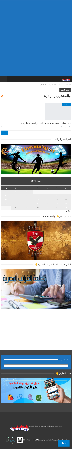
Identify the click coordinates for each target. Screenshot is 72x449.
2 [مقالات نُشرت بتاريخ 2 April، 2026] (15, 192)
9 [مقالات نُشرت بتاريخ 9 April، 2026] (15, 196)
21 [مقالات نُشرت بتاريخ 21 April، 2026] (38, 204)
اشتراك (64, 443)
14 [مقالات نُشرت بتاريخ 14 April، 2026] (38, 200)
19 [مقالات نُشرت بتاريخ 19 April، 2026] (57, 204)
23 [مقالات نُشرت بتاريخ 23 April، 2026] (15, 204)
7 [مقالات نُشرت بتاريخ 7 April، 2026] (37, 196)
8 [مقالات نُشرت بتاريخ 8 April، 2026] (26, 196)
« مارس (68, 211)
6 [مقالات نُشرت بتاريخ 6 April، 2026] (47, 196)
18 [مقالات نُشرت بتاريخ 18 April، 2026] (66, 204)
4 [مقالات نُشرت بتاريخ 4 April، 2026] (66, 196)
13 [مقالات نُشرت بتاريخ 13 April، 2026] (47, 200)
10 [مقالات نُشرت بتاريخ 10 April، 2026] (6, 196)
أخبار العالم (66, 104)
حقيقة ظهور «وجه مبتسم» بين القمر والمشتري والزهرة (46, 123)
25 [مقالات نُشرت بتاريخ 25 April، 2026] (66, 208)
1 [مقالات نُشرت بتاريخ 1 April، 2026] (26, 192)
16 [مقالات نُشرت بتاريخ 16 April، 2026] (15, 200)
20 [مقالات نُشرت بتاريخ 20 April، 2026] (47, 204)
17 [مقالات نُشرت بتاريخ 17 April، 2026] (6, 200)
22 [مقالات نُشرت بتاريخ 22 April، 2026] (27, 204)
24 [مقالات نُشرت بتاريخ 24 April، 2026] (6, 204)
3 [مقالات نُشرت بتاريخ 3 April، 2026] (5, 192)
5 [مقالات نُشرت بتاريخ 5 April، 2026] (56, 196)
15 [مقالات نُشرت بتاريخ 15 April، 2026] (27, 200)
